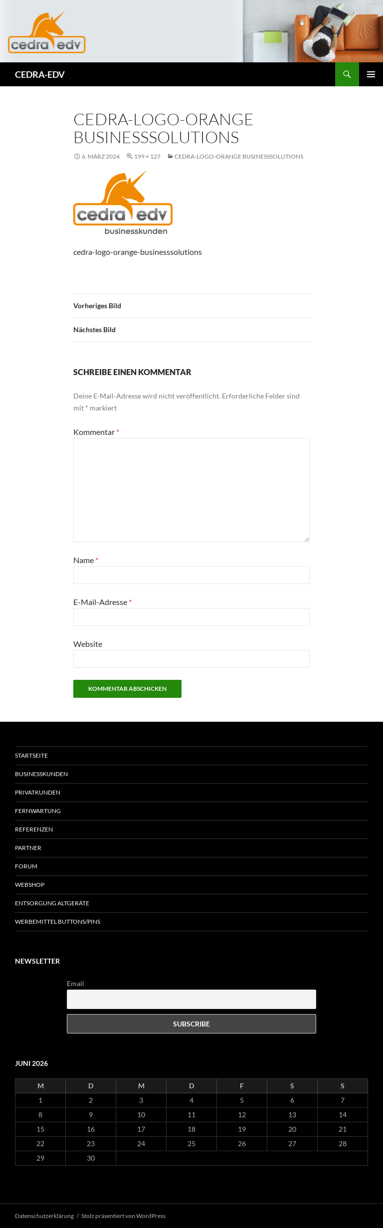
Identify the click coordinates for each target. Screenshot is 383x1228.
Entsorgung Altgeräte (52, 903)
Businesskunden (41, 774)
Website (87, 643)
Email (75, 983)
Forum (26, 866)
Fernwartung (38, 811)
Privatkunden (37, 792)
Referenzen (34, 829)
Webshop (29, 884)
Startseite (31, 755)
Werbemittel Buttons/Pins (57, 921)
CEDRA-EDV (40, 74)
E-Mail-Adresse (102, 602)
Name (85, 560)
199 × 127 (147, 156)
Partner (28, 847)
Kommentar (96, 431)
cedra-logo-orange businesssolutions (239, 156)
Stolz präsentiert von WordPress (123, 1216)
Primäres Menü (371, 74)
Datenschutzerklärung (44, 1216)
